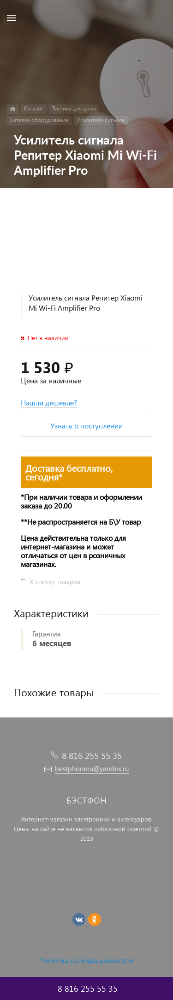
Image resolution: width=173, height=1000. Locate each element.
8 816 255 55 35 (92, 755)
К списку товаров (55, 581)
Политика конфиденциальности (86, 960)
